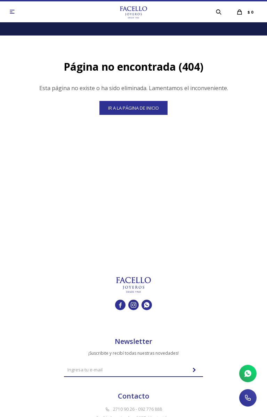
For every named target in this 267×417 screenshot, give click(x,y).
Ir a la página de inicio (133, 108)
